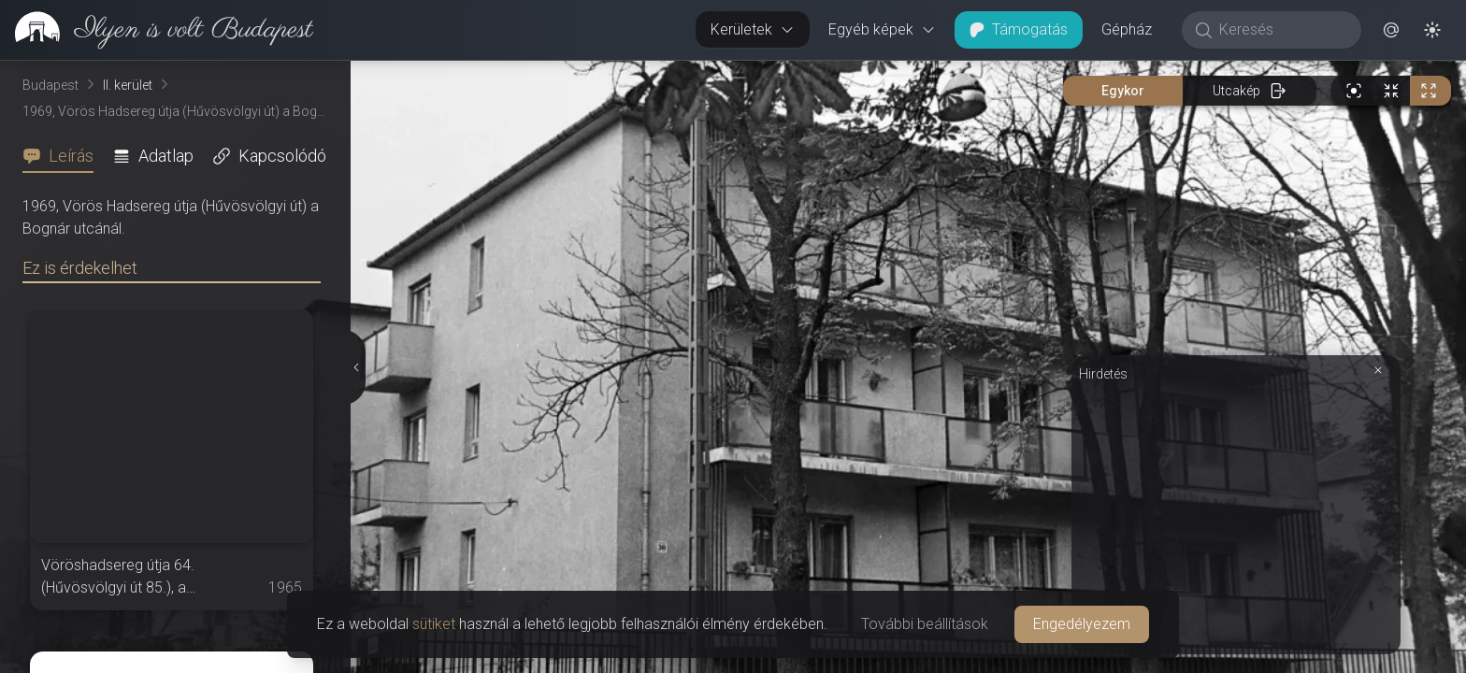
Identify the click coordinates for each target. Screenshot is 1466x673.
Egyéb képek (882, 29)
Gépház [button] (1126, 29)
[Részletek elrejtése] (355, 367)
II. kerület (127, 85)
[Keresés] (1281, 30)
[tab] (63, 156)
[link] (156, 29)
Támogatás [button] (1019, 29)
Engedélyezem (1081, 624)
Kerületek (753, 29)
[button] (1391, 30)
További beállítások (924, 624)
